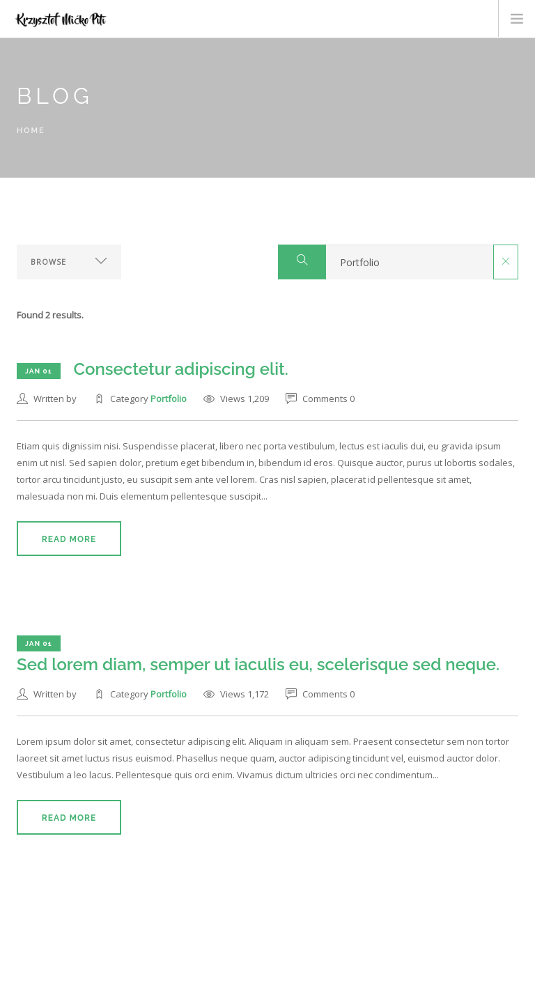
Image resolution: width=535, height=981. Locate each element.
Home (31, 130)
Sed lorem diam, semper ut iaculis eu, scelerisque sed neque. (258, 664)
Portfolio (168, 398)
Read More (69, 539)
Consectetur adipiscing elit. (181, 369)
